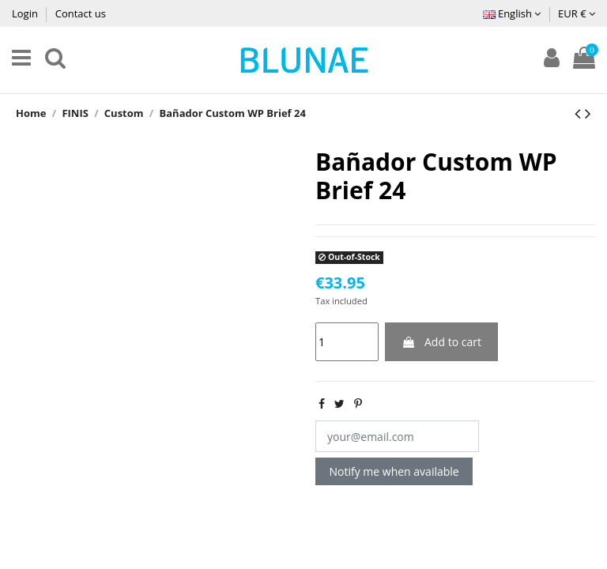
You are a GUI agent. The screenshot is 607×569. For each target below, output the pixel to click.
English (512, 13)
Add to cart (441, 341)
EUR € (576, 13)
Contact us (80, 13)
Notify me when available (394, 471)
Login (26, 13)
